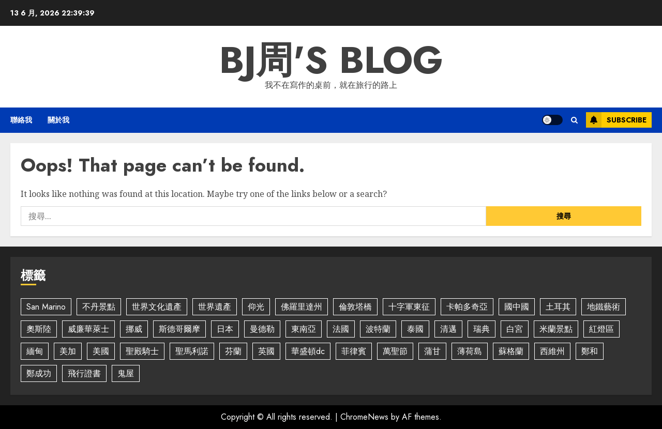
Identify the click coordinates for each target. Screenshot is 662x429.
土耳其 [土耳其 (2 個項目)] (558, 307)
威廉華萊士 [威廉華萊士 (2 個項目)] (88, 329)
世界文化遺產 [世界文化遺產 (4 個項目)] (157, 307)
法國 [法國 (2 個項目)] (341, 329)
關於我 (58, 120)
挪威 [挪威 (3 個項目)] (134, 329)
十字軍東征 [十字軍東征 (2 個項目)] (409, 307)
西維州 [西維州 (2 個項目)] (552, 351)
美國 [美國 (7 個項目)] (101, 351)
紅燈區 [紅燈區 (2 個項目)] (601, 329)
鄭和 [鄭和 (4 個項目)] (589, 351)
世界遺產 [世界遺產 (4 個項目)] (214, 307)
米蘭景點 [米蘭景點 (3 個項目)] (556, 329)
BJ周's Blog (331, 60)
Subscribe (616, 120)
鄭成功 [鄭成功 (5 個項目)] (38, 373)
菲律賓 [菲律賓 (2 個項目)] (353, 351)
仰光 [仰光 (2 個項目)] (256, 307)
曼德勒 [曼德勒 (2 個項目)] (262, 329)
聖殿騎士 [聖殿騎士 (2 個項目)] (142, 351)
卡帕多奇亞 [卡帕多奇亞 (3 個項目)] (467, 307)
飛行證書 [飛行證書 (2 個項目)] (84, 373)
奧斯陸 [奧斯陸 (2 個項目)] (38, 329)
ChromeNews (364, 417)
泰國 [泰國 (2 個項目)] (415, 329)
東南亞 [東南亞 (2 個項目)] (303, 329)
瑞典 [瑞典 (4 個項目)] (481, 329)
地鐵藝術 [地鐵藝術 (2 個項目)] (603, 307)
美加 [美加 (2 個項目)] (67, 351)
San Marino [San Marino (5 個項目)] (46, 307)
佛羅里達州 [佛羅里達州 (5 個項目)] (301, 307)
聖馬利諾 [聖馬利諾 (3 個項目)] (191, 351)
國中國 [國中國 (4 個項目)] (516, 307)
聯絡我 (21, 120)
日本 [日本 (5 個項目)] (225, 329)
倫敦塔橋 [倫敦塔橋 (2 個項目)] (355, 307)
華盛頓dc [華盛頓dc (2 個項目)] (308, 351)
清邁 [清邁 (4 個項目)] (448, 329)
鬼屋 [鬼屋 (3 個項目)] (125, 373)
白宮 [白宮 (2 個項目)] (514, 329)
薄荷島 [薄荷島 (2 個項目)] (469, 351)
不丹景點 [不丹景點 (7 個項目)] (98, 307)
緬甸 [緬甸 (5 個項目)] (34, 351)
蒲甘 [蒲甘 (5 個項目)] (432, 351)
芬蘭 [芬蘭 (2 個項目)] (233, 351)
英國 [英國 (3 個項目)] (266, 351)
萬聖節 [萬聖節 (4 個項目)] (395, 351)
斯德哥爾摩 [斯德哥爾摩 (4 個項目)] (179, 329)
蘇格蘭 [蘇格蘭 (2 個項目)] (511, 351)
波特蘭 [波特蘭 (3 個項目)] (378, 329)
